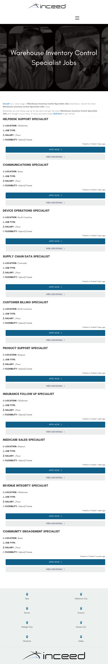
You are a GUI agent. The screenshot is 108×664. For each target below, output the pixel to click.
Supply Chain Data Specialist (26, 256)
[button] (77, 18)
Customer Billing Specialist (25, 302)
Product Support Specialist (25, 348)
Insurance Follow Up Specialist (28, 394)
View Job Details (55, 157)
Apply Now (55, 149)
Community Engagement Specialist (31, 531)
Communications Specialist (25, 165)
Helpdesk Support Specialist (25, 119)
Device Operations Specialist (26, 210)
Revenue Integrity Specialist (25, 485)
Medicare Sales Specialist (24, 440)
